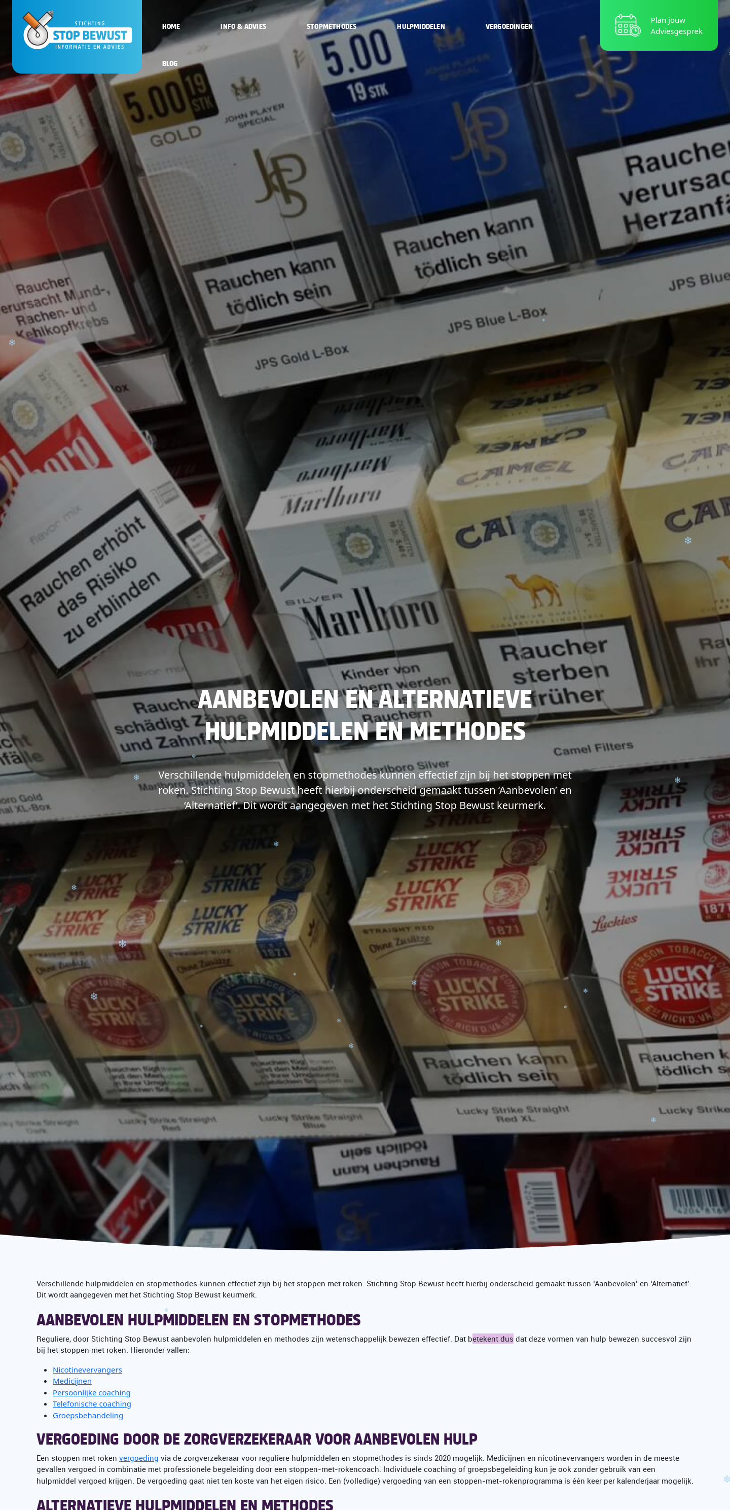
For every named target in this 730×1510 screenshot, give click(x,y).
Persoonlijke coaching (92, 1392)
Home (171, 25)
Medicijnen (72, 1381)
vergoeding (139, 1458)
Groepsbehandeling (88, 1415)
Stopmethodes (331, 25)
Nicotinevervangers (87, 1369)
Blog (170, 62)
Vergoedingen (509, 25)
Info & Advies (243, 25)
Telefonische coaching (92, 1403)
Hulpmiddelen (421, 25)
